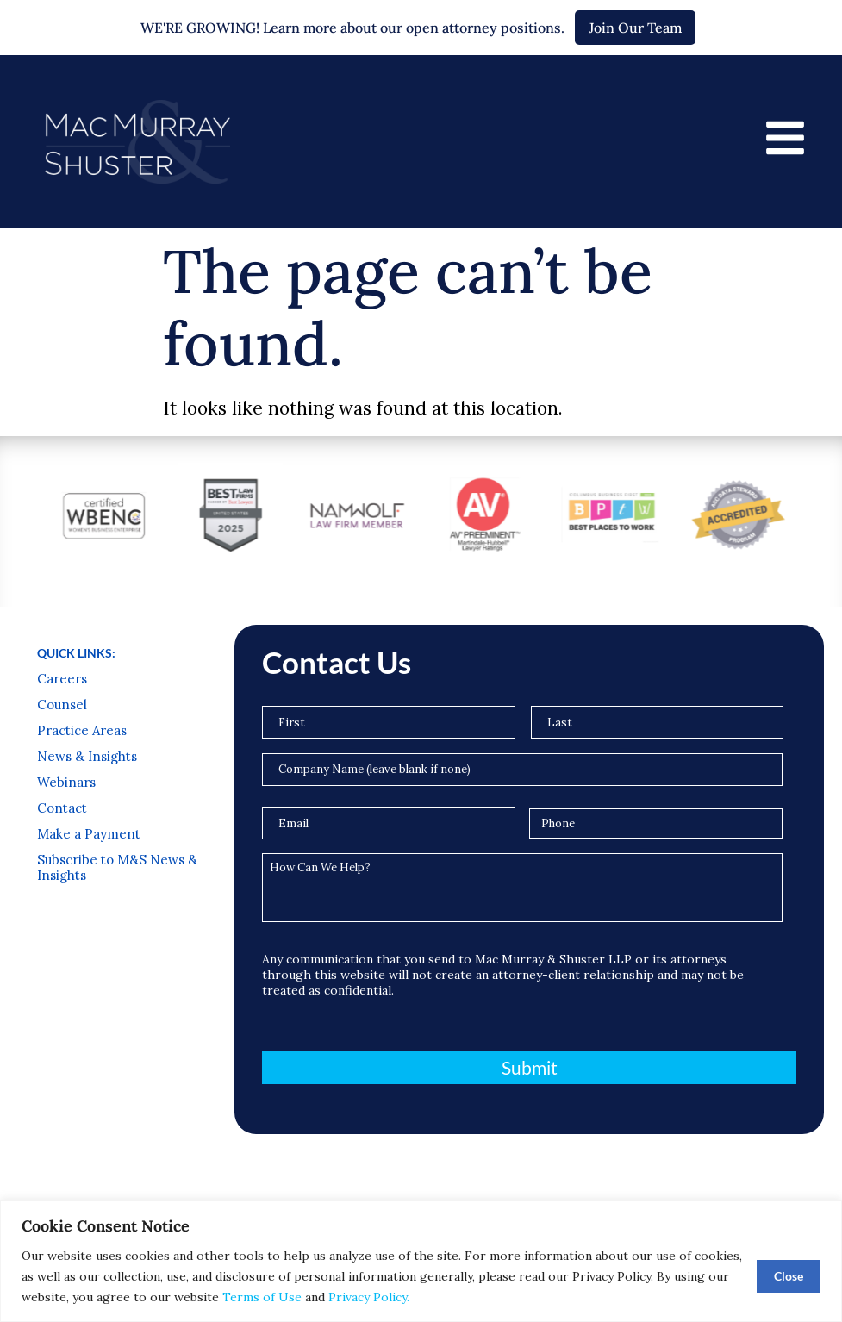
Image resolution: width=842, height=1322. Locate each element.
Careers (62, 679)
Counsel (62, 705)
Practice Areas (82, 731)
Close (788, 1276)
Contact (62, 808)
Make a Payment (88, 834)
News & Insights (87, 756)
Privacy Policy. (368, 1297)
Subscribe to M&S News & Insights (117, 867)
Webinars (66, 782)
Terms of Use (262, 1297)
